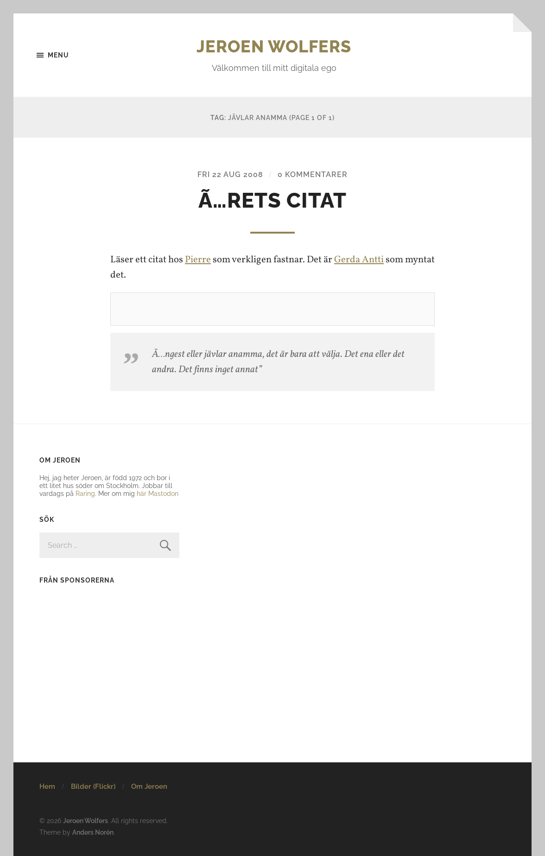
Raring (85, 493)
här (141, 493)
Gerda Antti (359, 259)
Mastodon (163, 493)
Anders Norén (93, 832)
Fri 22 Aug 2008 (230, 174)
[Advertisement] (97, 652)
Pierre (198, 259)
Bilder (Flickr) (93, 786)
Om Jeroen (149, 786)
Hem (47, 786)
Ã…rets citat (272, 200)
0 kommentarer (313, 174)
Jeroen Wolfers (273, 46)
